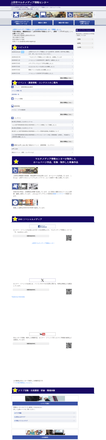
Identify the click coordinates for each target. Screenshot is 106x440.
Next (94, 14)
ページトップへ (87, 429)
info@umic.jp (79, 375)
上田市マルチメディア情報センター (25, 217)
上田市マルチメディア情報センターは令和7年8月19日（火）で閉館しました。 (37, 29)
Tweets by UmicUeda (46, 217)
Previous (11, 14)
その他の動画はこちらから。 (79, 251)
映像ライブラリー (45, 184)
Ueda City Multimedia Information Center (45, 434)
